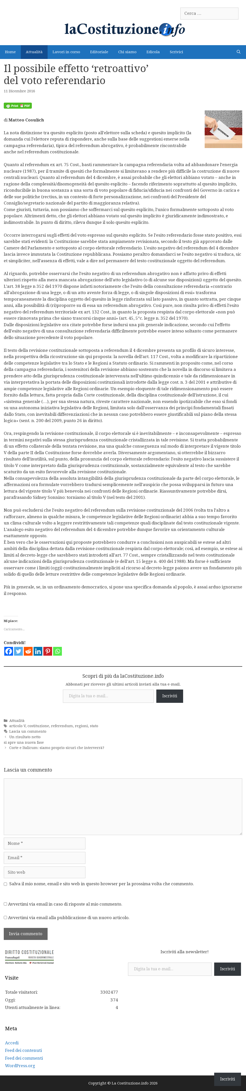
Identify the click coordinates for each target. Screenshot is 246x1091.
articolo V (17, 726)
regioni (81, 726)
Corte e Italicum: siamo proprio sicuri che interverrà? (56, 748)
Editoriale (99, 52)
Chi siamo (127, 52)
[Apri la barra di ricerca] (238, 52)
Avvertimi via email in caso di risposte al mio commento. (65, 904)
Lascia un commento (27, 731)
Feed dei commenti (24, 1058)
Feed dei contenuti (23, 1050)
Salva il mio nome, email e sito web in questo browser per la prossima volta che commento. (101, 883)
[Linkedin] (38, 651)
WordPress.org (20, 1065)
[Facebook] (8, 651)
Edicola (153, 52)
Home (10, 52)
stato (94, 726)
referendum (62, 726)
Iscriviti (169, 696)
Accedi (12, 1042)
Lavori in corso (66, 52)
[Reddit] (28, 651)
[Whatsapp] (57, 651)
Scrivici (176, 52)
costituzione (38, 726)
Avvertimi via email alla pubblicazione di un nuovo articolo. (69, 917)
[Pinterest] (47, 651)
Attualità (34, 52)
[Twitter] (18, 651)
